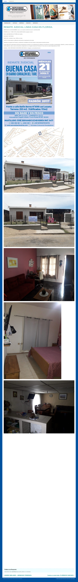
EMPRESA (21, 23)
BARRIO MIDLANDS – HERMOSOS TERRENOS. (18, 575)
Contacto (11, 1)
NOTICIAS (15, 23)
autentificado (14, 571)
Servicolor (16, 578)
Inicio (5, 1)
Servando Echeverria (63, 578)
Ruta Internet (20, 578)
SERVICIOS (35, 23)
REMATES (28, 23)
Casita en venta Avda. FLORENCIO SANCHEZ (60, 575)
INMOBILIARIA (7, 23)
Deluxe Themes (13, 578)
